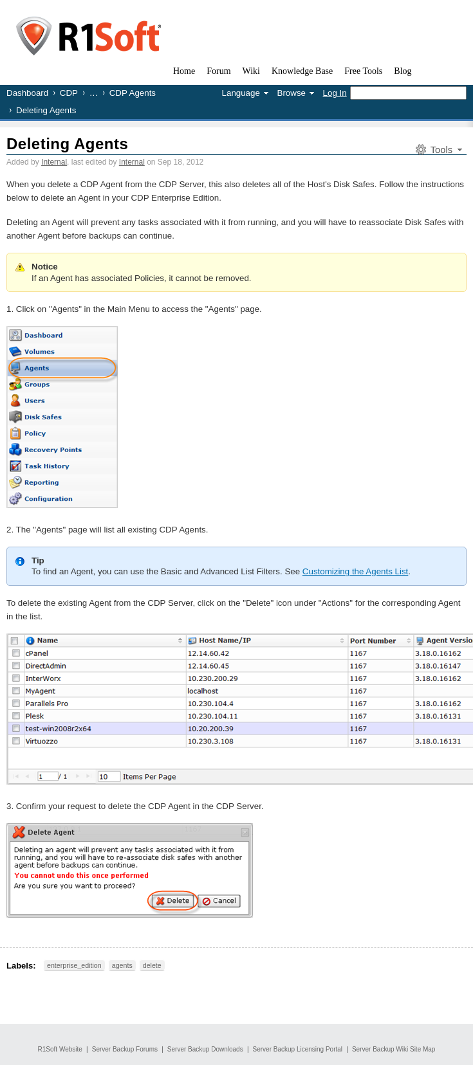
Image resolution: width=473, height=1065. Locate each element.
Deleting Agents (67, 143)
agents (122, 965)
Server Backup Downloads (205, 1049)
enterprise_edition (74, 965)
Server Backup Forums (125, 1049)
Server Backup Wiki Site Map (394, 1049)
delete (152, 965)
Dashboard (27, 93)
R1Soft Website (60, 1049)
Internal (54, 162)
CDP (69, 93)
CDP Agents (132, 93)
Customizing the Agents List (355, 571)
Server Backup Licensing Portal (298, 1049)
